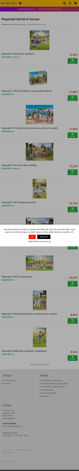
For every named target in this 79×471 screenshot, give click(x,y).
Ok (32, 237)
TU (50, 241)
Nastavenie (44, 237)
